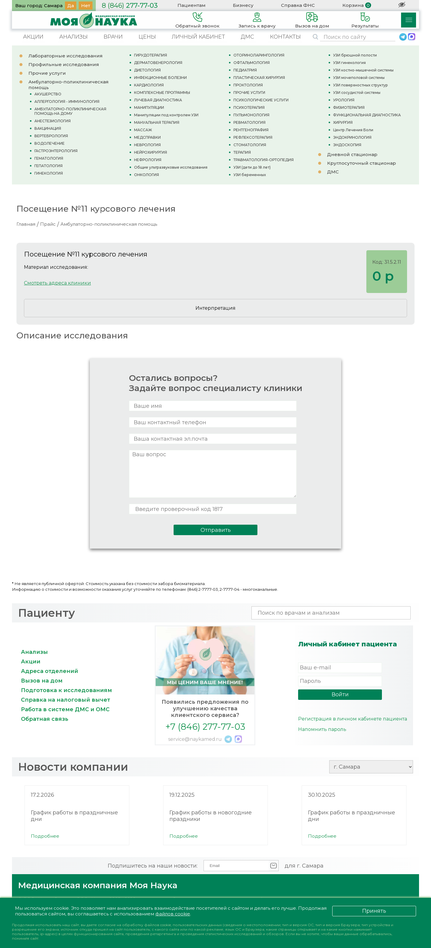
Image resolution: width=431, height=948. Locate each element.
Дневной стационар (352, 154)
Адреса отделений (49, 671)
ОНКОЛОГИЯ (146, 174)
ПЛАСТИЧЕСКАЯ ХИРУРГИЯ (259, 77)
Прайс (48, 224)
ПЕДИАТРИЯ (245, 70)
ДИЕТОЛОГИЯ (147, 70)
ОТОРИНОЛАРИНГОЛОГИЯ (258, 55)
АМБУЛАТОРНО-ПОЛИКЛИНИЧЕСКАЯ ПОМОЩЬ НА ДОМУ (70, 111)
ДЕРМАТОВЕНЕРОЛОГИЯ (158, 62)
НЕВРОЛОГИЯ (147, 145)
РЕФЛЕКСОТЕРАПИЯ (252, 137)
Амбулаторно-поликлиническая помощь (108, 224)
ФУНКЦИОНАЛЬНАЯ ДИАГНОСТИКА (367, 115)
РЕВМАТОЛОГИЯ (249, 122)
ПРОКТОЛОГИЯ (248, 85)
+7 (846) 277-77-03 (205, 726)
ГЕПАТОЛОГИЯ (48, 166)
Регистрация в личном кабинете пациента (352, 719)
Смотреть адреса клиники (57, 283)
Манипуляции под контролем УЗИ (166, 115)
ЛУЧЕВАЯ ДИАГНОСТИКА (158, 100)
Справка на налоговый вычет (65, 700)
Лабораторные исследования (65, 56)
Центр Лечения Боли (353, 130)
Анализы (34, 652)
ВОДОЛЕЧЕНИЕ (49, 143)
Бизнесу (243, 5)
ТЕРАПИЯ (242, 152)
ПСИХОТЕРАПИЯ (249, 107)
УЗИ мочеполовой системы (359, 77)
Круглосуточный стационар (361, 163)
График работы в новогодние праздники (210, 815)
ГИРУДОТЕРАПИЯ (150, 55)
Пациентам (191, 5)
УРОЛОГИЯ (343, 100)
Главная (25, 224)
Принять (374, 911)
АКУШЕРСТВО (47, 94)
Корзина (353, 5)
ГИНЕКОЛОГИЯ (48, 173)
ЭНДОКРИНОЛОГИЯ (352, 137)
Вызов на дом (42, 680)
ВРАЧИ (113, 36)
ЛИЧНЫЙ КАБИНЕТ (198, 36)
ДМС (247, 36)
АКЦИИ (33, 36)
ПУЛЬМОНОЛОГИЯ (251, 115)
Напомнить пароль (322, 729)
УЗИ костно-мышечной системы (363, 70)
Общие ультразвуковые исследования (170, 167)
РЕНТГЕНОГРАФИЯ (250, 130)
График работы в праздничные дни (74, 815)
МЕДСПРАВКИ (147, 137)
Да (70, 5)
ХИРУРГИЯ (343, 122)
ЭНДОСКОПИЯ (347, 145)
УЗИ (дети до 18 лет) (252, 167)
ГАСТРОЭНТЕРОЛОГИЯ (56, 151)
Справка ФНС (298, 5)
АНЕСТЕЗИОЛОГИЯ (52, 121)
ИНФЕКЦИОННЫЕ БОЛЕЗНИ (160, 77)
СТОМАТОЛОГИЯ (249, 145)
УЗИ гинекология (349, 62)
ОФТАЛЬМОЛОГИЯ (251, 62)
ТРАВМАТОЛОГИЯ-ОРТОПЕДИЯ (263, 160)
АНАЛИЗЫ (73, 36)
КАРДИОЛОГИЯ (149, 85)
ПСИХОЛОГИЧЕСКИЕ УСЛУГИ (261, 100)
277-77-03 (130, 5)
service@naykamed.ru (195, 739)
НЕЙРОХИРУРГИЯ (150, 152)
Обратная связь (44, 719)
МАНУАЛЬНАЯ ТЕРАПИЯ (156, 122)
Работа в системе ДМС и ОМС (65, 709)
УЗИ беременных (249, 174)
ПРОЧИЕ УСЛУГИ (249, 92)
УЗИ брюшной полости (355, 55)
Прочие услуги (47, 73)
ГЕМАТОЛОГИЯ (48, 158)
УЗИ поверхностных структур (360, 85)
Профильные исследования (63, 64)
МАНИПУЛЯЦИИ (149, 107)
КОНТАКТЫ (285, 36)
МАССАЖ (143, 130)
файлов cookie (172, 914)
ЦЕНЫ (147, 36)
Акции (30, 661)
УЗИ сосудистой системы (356, 92)
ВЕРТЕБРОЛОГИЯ (51, 136)
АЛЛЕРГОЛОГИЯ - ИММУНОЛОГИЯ (66, 101)
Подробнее (45, 836)
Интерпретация (215, 308)
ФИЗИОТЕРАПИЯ (349, 107)
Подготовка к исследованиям (66, 690)
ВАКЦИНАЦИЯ (47, 128)
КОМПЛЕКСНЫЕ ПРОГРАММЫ (162, 92)
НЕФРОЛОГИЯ (147, 160)
